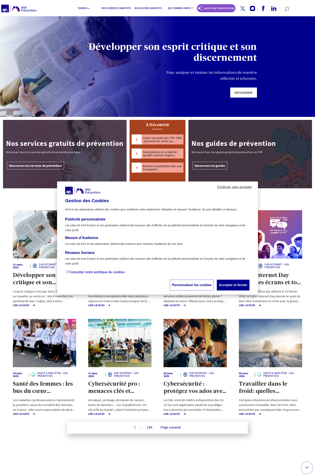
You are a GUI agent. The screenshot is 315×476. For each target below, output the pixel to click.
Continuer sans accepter (234, 187)
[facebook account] (261, 8)
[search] (284, 9)
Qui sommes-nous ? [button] (180, 8)
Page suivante (171, 427)
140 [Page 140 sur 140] (149, 427)
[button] (242, 8)
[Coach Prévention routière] (216, 8)
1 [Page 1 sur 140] (135, 427)
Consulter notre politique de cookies (97, 272)
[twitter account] (241, 8)
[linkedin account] (272, 8)
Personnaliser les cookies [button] (192, 285)
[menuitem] (84, 8)
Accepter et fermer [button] (233, 285)
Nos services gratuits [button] (116, 8)
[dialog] (157, 238)
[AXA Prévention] (18, 9)
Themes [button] (84, 8)
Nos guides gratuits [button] (148, 8)
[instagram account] (251, 8)
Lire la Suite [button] (24, 305)
